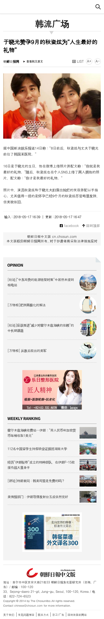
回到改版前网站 (77, 615)
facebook (69, 226)
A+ (89, 61)
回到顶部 (91, 226)
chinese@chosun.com (28, 605)
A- (97, 61)
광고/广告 (58, 615)
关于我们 (8, 615)
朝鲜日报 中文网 (52, 6)
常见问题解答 (26, 615)
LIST (78, 61)
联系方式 (43, 615)
